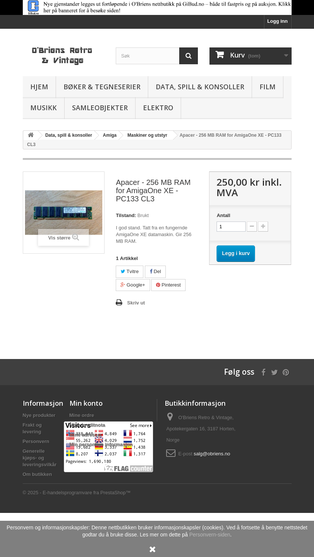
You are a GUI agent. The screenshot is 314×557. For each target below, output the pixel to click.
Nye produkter (39, 415)
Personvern (36, 441)
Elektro (158, 107)
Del (155, 271)
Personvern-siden (209, 535)
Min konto (86, 403)
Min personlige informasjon (101, 444)
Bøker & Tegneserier (101, 86)
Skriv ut (136, 303)
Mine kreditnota (87, 425)
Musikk (43, 107)
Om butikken (37, 474)
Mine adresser (85, 434)
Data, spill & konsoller (200, 86)
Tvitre (130, 271)
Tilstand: (126, 215)
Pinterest (168, 285)
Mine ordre (81, 415)
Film (267, 86)
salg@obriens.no (212, 454)
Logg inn (277, 21)
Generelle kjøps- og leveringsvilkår (40, 457)
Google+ (133, 285)
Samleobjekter (100, 107)
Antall (223, 215)
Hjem (39, 86)
